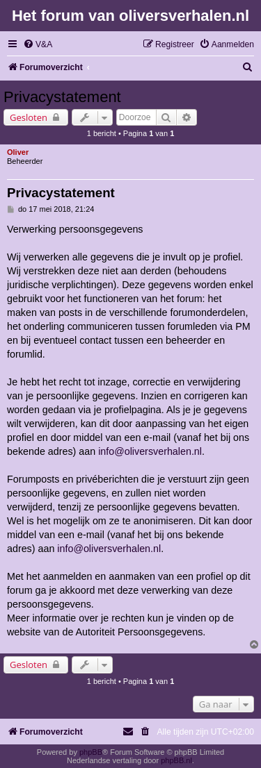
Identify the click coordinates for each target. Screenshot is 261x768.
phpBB (90, 752)
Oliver (18, 152)
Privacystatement (62, 97)
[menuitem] (37, 44)
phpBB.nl (176, 760)
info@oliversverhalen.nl (150, 451)
